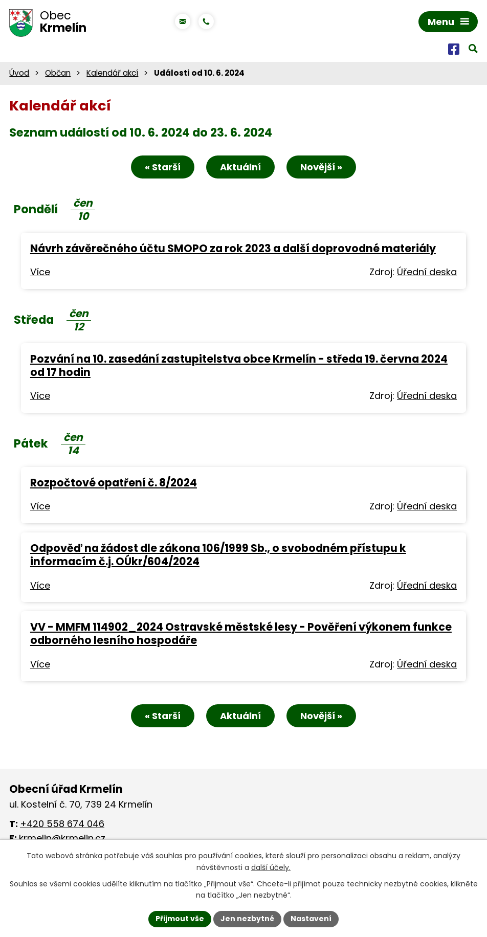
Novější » (321, 167)
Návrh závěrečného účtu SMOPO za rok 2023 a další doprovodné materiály (233, 248)
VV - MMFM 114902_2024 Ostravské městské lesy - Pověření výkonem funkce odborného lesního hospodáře (241, 633)
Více (40, 271)
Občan (58, 73)
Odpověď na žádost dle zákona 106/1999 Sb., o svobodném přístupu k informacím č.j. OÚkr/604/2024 (218, 555)
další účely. (271, 867)
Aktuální (240, 167)
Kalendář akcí (112, 73)
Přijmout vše (180, 918)
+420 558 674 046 (62, 823)
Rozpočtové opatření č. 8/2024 (113, 482)
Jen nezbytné (247, 918)
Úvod (19, 73)
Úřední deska (427, 271)
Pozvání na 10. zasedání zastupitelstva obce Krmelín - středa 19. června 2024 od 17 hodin (239, 365)
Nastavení (311, 918)
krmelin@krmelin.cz (62, 838)
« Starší (163, 167)
